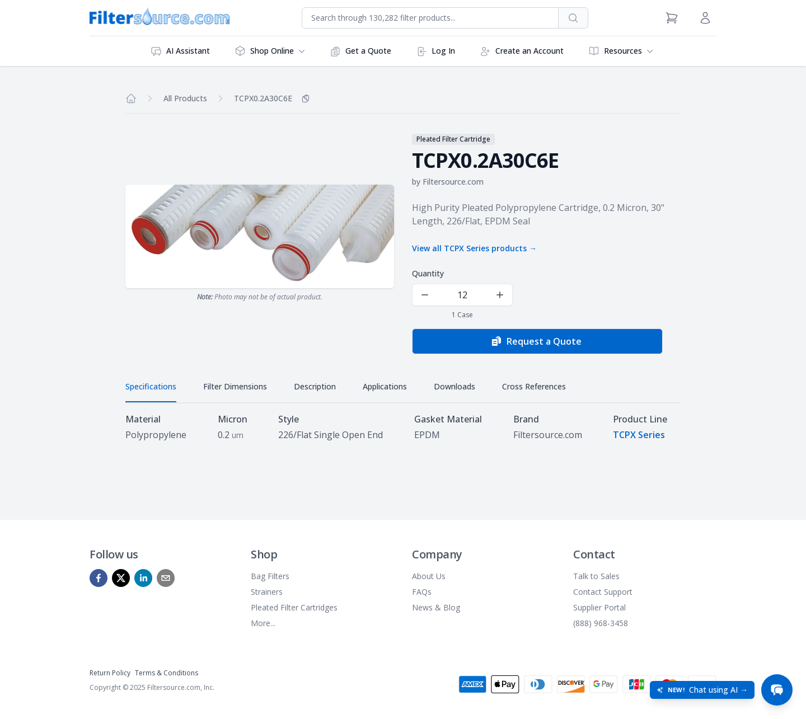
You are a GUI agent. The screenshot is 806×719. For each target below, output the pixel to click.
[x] (121, 578)
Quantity (428, 273)
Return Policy (110, 673)
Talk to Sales (596, 576)
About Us (429, 576)
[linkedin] (143, 578)
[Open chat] (777, 690)
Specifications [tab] (150, 386)
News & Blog (436, 607)
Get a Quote (360, 51)
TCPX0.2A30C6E (263, 98)
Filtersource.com (453, 181)
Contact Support (602, 591)
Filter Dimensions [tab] (235, 386)
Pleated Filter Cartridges (294, 607)
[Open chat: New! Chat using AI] (702, 690)
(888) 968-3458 (600, 623)
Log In (435, 51)
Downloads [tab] (454, 386)
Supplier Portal (599, 607)
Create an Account (522, 51)
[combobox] (430, 18)
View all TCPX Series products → (474, 248)
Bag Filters (270, 576)
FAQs (422, 591)
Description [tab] (315, 386)
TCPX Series (639, 435)
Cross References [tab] (534, 386)
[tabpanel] (403, 426)
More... (263, 623)
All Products (185, 98)
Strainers (267, 591)
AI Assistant (180, 51)
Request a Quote (536, 341)
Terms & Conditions (166, 673)
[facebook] (98, 578)
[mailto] (166, 578)
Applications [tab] (385, 386)
